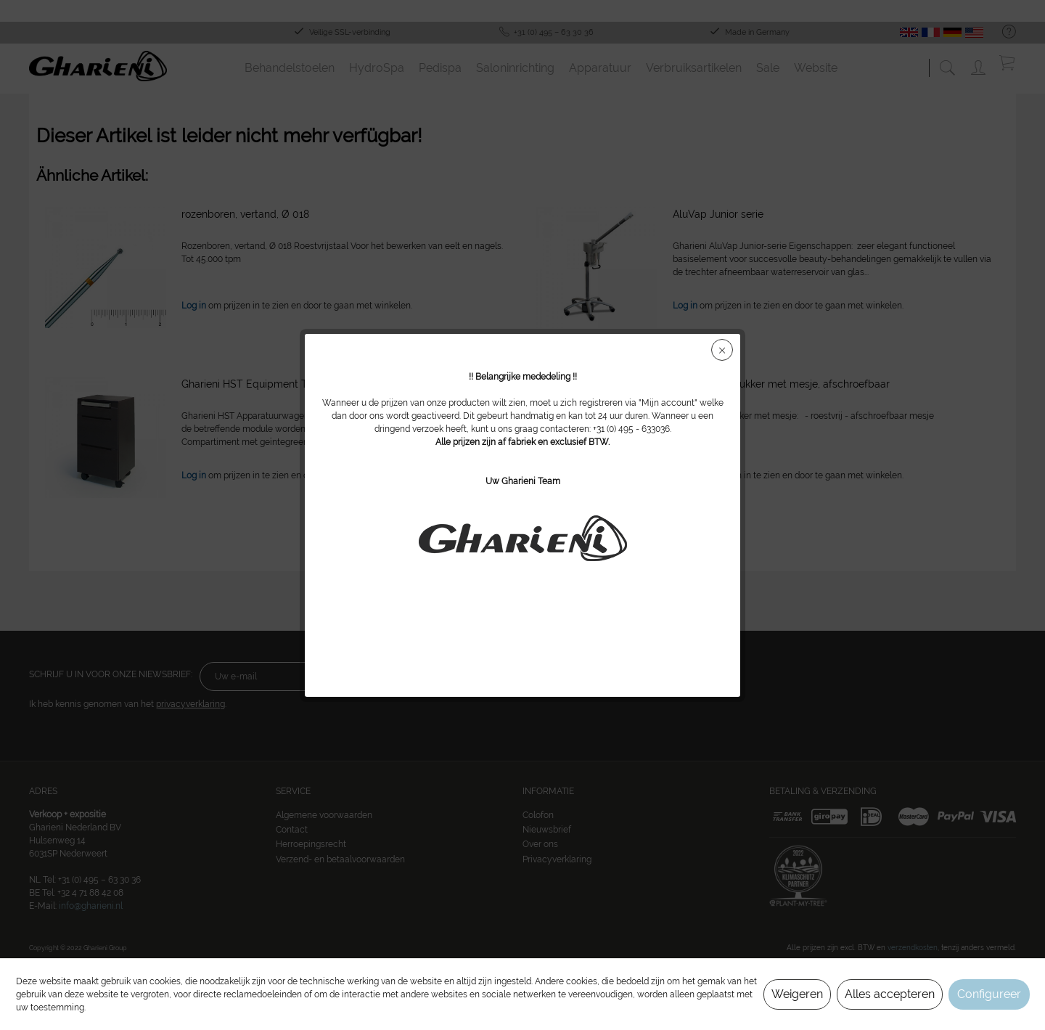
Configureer (989, 994)
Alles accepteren (890, 994)
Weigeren (797, 994)
